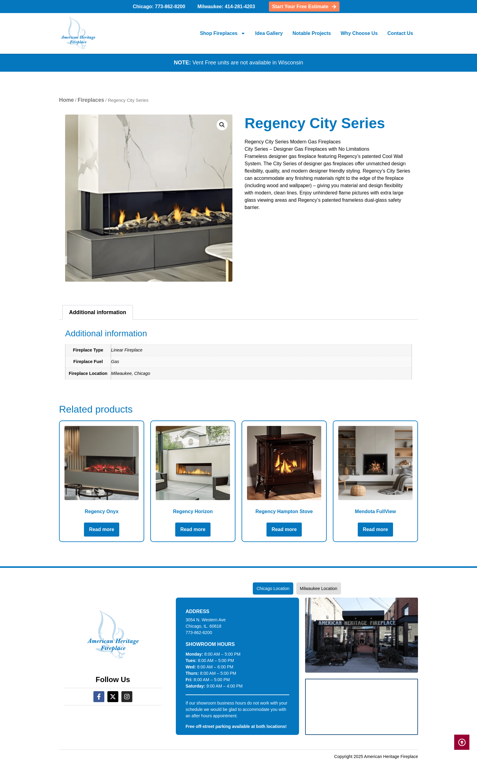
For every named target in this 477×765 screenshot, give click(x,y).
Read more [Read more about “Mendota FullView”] (375, 529)
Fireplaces (91, 100)
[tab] (273, 588)
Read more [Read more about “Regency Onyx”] (101, 529)
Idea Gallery (269, 33)
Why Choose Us (359, 33)
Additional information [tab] (97, 312)
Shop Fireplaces (222, 33)
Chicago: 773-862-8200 (159, 6)
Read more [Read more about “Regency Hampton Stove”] (284, 529)
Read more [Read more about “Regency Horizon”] (193, 529)
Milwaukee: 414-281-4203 (226, 6)
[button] (222, 124)
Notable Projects (311, 33)
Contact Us (400, 33)
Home (66, 100)
